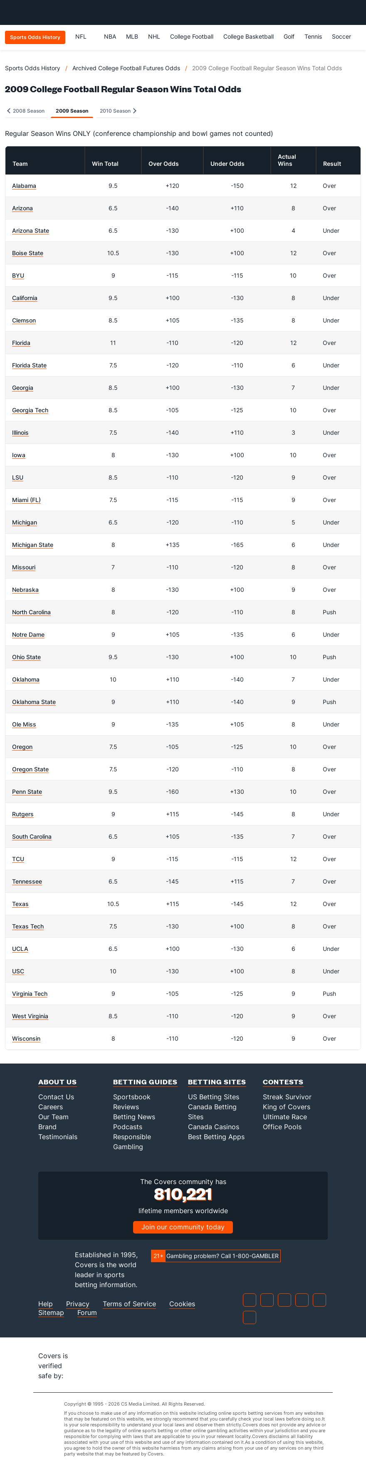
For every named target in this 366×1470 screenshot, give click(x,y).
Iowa (18, 454)
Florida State (29, 365)
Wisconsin (26, 1038)
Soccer (341, 36)
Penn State (27, 791)
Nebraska (25, 589)
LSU (17, 477)
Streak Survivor (287, 1097)
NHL (154, 36)
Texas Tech (28, 926)
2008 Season (26, 111)
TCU (18, 858)
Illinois (20, 432)
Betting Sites (217, 1081)
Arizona (22, 208)
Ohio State (26, 656)
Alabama (24, 185)
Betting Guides (145, 1081)
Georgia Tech (30, 410)
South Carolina (32, 836)
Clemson (24, 320)
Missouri (23, 567)
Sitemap (51, 1313)
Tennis (313, 36)
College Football (191, 36)
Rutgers (23, 813)
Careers (50, 1107)
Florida (21, 342)
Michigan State (32, 544)
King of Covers (286, 1107)
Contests (283, 1081)
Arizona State (30, 230)
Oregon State (30, 769)
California (24, 297)
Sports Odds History (32, 67)
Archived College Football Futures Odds (126, 67)
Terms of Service (129, 1304)
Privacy (77, 1304)
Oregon (22, 746)
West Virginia (30, 1015)
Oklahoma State (34, 701)
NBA (110, 36)
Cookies (182, 1304)
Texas (20, 903)
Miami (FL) (26, 499)
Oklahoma (26, 679)
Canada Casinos (213, 1127)
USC (18, 971)
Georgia (22, 387)
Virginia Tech (29, 993)
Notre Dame (28, 634)
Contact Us (56, 1097)
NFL (84, 36)
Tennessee (27, 881)
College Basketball (248, 36)
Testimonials (57, 1137)
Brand (47, 1127)
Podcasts (127, 1127)
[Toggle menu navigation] (355, 12)
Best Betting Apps (216, 1137)
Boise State (27, 252)
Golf (289, 36)
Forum (87, 1313)
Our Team (53, 1117)
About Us (57, 1081)
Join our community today (183, 1227)
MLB (132, 36)
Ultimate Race (285, 1117)
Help (45, 1304)
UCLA (20, 948)
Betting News (134, 1117)
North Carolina (31, 612)
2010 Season (118, 111)
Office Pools (282, 1127)
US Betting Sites (213, 1097)
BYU (18, 275)
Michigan (24, 522)
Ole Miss (24, 724)
